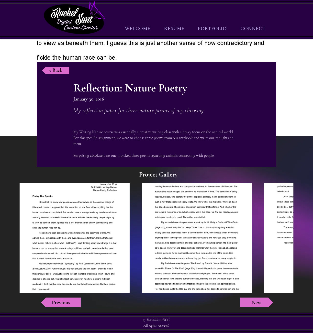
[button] (212, 28)
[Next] (256, 302)
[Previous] (61, 302)
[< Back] (55, 70)
